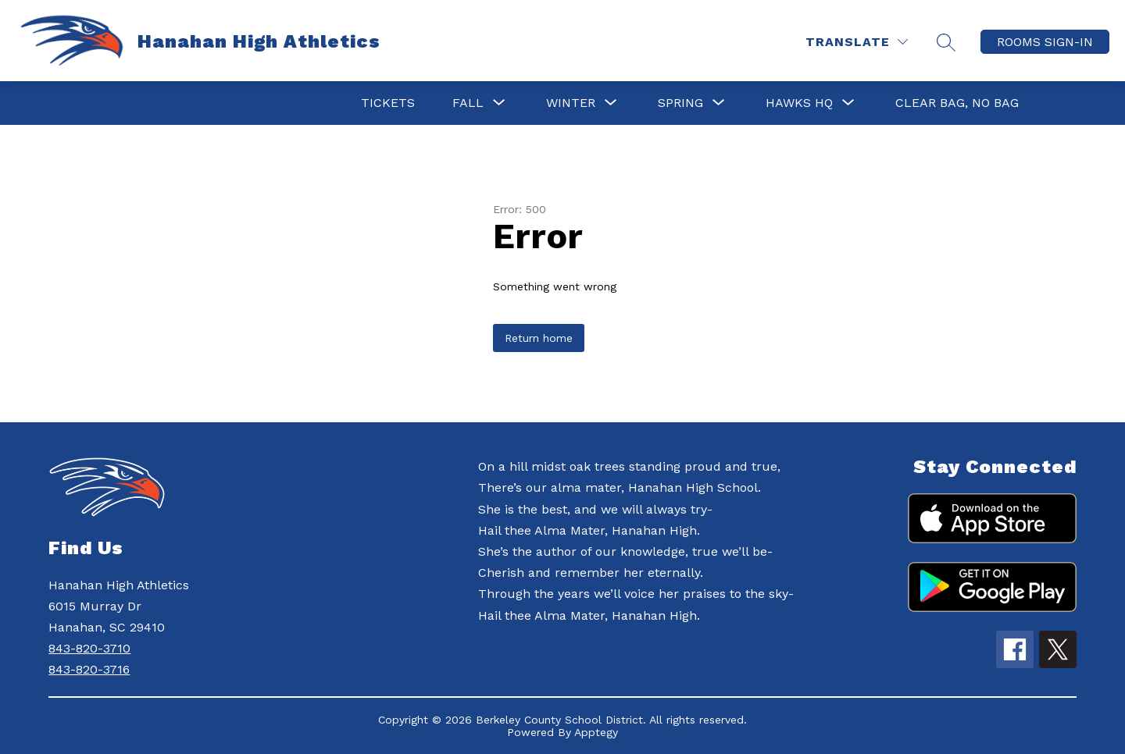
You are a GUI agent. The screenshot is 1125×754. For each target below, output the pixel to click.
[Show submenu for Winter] (570, 103)
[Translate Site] (857, 42)
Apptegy (596, 732)
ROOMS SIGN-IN (1045, 41)
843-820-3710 (89, 648)
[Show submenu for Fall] (468, 103)
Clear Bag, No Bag (957, 102)
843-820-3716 (89, 669)
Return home (539, 338)
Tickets (388, 102)
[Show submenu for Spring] (680, 103)
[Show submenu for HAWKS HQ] (799, 103)
